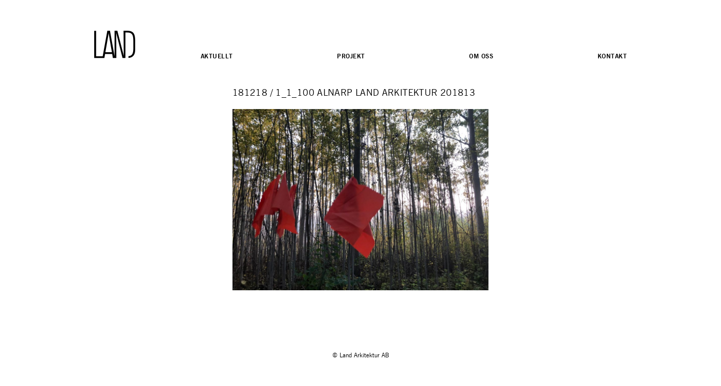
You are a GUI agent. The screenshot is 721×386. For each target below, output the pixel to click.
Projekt (351, 56)
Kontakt (612, 56)
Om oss (481, 56)
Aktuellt (216, 56)
